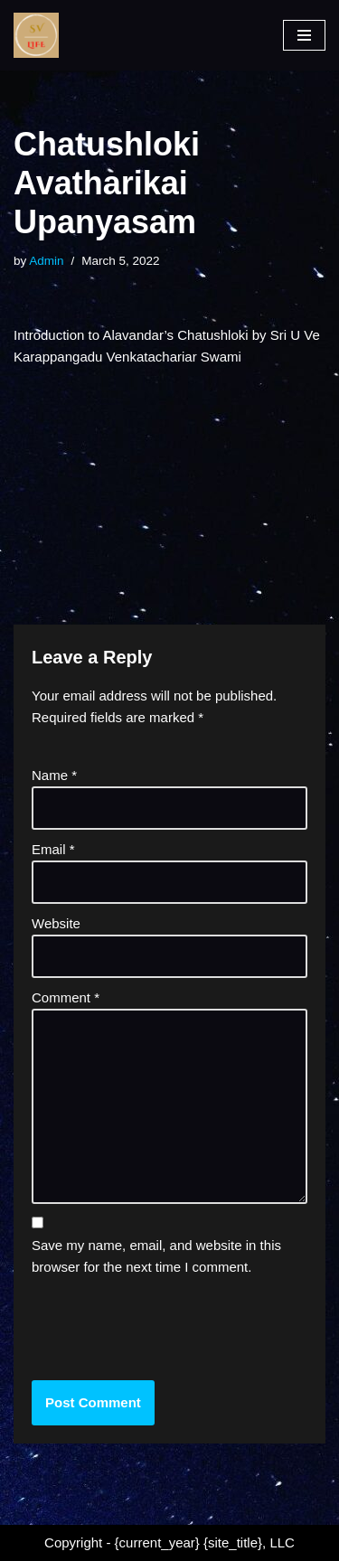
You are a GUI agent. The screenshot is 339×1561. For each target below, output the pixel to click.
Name (54, 775)
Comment (65, 997)
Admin (46, 261)
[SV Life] (36, 35)
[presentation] (155, 1327)
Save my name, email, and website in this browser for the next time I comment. (156, 1255)
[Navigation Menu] (304, 35)
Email (53, 849)
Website (56, 923)
